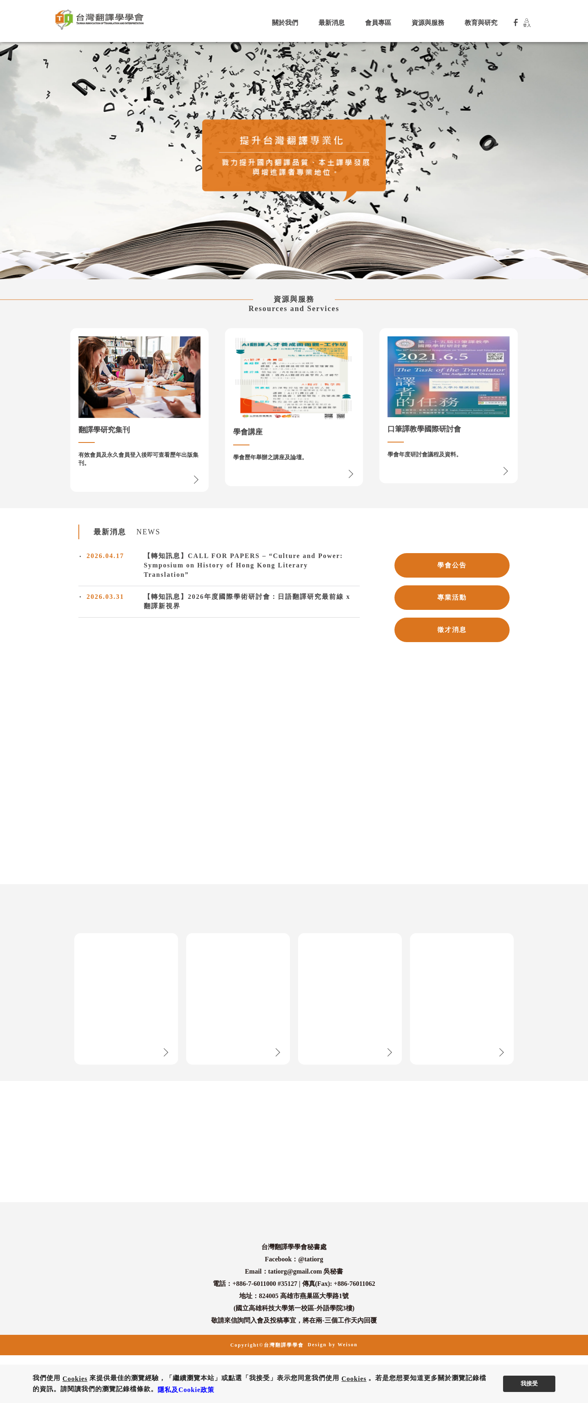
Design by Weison (333, 1344)
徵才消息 (452, 629)
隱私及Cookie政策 (186, 1389)
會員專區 (378, 22)
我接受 (529, 1384)
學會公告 (452, 565)
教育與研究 (481, 22)
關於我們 (285, 22)
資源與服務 (428, 22)
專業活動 (452, 597)
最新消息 (331, 22)
